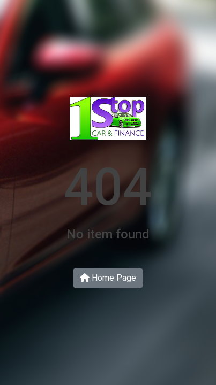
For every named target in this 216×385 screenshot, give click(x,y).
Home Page (108, 278)
